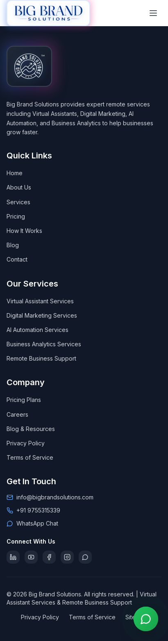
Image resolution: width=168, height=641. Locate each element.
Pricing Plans (24, 399)
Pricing (16, 216)
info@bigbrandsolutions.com (54, 497)
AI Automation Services (37, 329)
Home (15, 172)
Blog (13, 245)
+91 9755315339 (38, 510)
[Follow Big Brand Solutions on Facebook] (49, 557)
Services (18, 202)
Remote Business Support (41, 358)
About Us (19, 187)
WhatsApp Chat (37, 523)
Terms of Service (30, 457)
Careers (17, 414)
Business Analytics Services (44, 344)
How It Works (24, 230)
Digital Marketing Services (42, 315)
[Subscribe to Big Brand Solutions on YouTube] (31, 557)
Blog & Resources (31, 428)
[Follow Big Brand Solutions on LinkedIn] (13, 557)
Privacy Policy (26, 443)
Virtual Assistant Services (40, 301)
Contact (17, 259)
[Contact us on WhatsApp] (146, 619)
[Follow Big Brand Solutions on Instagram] (67, 557)
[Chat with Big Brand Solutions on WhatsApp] (85, 557)
